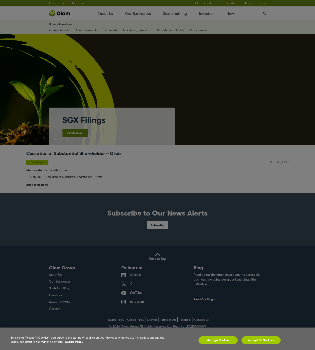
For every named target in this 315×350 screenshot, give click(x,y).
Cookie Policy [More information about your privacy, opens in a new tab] (74, 341)
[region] (157, 339)
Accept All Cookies (261, 340)
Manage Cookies (218, 340)
